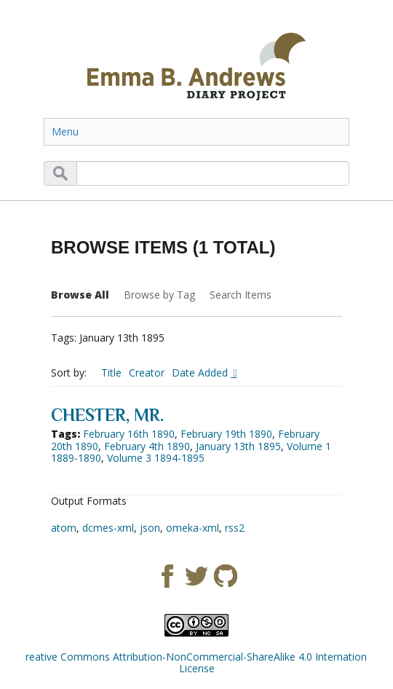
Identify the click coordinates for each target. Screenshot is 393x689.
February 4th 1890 (147, 446)
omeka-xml (192, 528)
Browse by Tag (159, 295)
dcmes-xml (108, 528)
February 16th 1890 (129, 434)
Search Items (240, 295)
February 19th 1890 (226, 434)
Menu (65, 131)
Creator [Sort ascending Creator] (146, 372)
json (150, 528)
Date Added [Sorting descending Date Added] (201, 372)
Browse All (80, 295)
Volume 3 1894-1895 (156, 458)
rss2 (235, 528)
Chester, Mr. (107, 415)
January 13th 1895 (238, 446)
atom (63, 528)
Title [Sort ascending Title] (111, 372)
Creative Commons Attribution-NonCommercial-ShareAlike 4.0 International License (197, 662)
